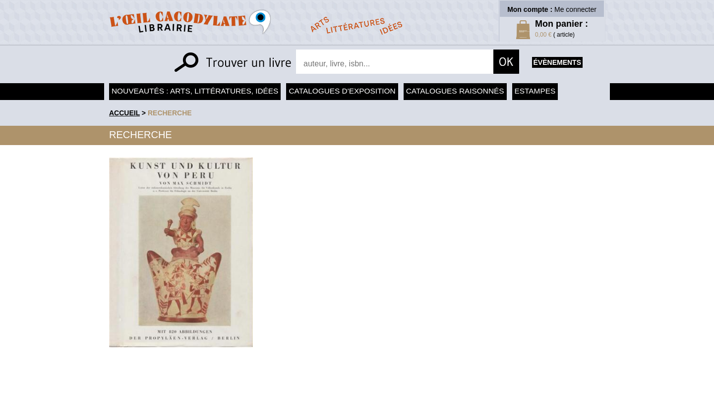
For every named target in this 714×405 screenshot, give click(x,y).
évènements (557, 62)
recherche (170, 113)
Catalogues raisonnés (455, 91)
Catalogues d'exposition (342, 91)
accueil (124, 113)
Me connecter (575, 9)
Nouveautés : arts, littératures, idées (195, 91)
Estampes (535, 91)
